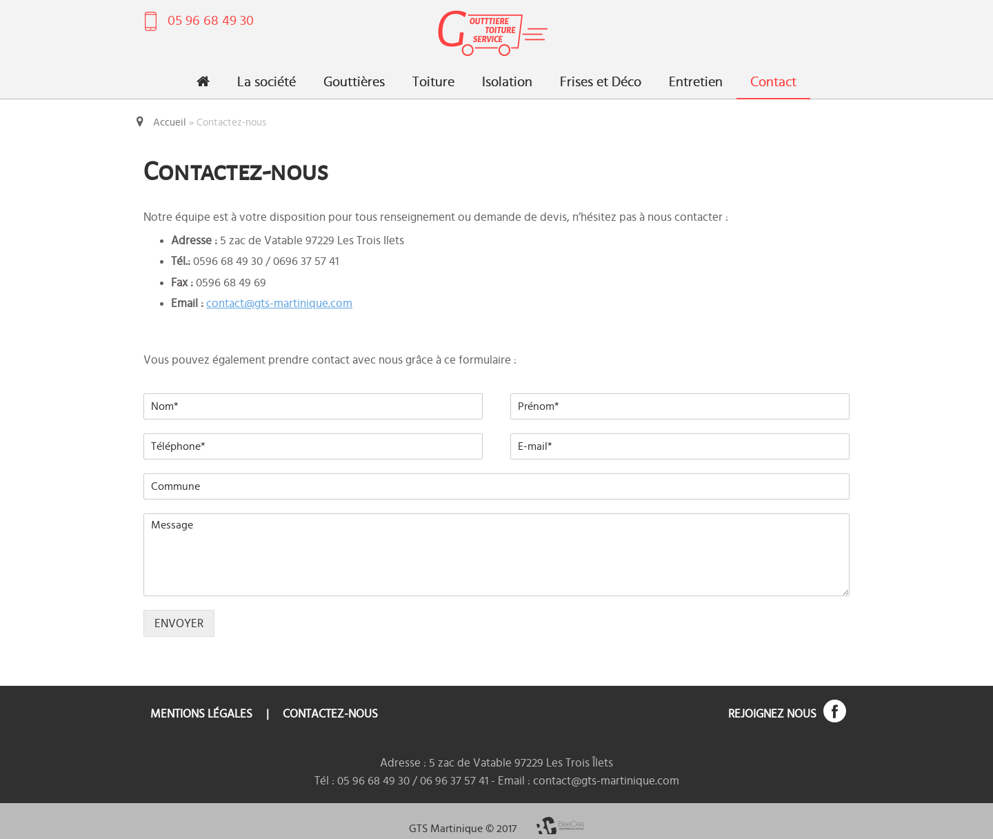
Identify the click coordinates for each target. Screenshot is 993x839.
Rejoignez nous (772, 714)
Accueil (169, 122)
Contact (773, 82)
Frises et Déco (600, 82)
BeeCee (560, 825)
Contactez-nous (330, 714)
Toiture (433, 82)
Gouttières (354, 82)
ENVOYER (178, 623)
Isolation (507, 82)
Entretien (696, 82)
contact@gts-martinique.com (279, 303)
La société (266, 82)
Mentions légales (201, 714)
